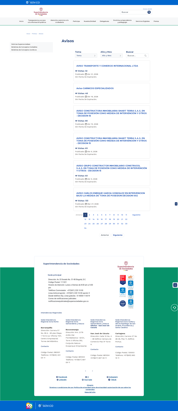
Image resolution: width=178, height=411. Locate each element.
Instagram (113, 377)
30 (114, 224)
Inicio (21, 21)
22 (126, 219)
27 (102, 224)
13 (89, 219)
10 (122, 215)
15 (97, 219)
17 (106, 219)
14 (93, 219)
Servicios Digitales (143, 21)
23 (85, 224)
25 (93, 224)
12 (85, 219)
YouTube (88, 380)
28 (106, 224)
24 (89, 224)
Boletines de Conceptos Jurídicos (24, 50)
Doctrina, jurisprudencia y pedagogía (122, 21)
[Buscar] (133, 12)
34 (85, 228)
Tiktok (113, 380)
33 (126, 224)
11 (126, 215)
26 (98, 224)
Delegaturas (104, 21)
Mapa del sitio (90, 392)
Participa (76, 21)
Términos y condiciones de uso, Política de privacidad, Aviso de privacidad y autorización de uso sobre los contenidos (90, 388)
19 (114, 219)
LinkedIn (63, 380)
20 (118, 219)
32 (122, 224)
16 (102, 219)
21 (122, 219)
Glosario (90, 385)
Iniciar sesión (147, 9)
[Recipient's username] (135, 55)
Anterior (79, 215)
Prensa (156, 21)
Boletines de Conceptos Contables (24, 47)
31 (118, 224)
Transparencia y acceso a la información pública (37, 21)
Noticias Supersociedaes (20, 44)
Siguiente (136, 215)
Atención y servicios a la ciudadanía (59, 21)
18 (110, 219)
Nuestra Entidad (90, 21)
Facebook (62, 377)
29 (110, 224)
